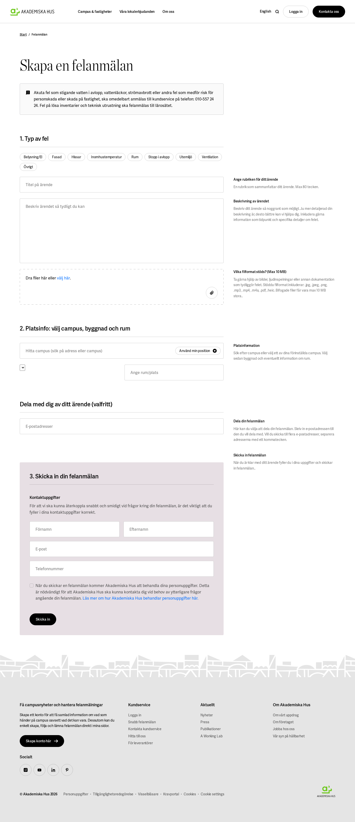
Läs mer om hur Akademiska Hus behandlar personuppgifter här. (140, 598)
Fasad (56, 157)
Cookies (190, 794)
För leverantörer (140, 743)
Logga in (134, 715)
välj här (63, 278)
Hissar (76, 157)
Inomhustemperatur (106, 157)
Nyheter (206, 715)
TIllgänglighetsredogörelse (113, 794)
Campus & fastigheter (95, 11)
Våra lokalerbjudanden (137, 11)
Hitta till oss (137, 736)
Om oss (168, 11)
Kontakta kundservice (144, 729)
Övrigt (28, 167)
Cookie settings (212, 794)
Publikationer (210, 729)
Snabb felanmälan (142, 722)
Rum (135, 157)
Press (204, 722)
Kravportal (171, 794)
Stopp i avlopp (159, 157)
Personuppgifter (75, 794)
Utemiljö (185, 157)
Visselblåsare (148, 794)
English (265, 11)
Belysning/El (33, 157)
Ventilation (210, 157)
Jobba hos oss (284, 729)
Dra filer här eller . (48, 278)
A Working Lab (211, 736)
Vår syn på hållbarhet (289, 736)
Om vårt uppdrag (286, 715)
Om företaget (283, 722)
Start (23, 35)
